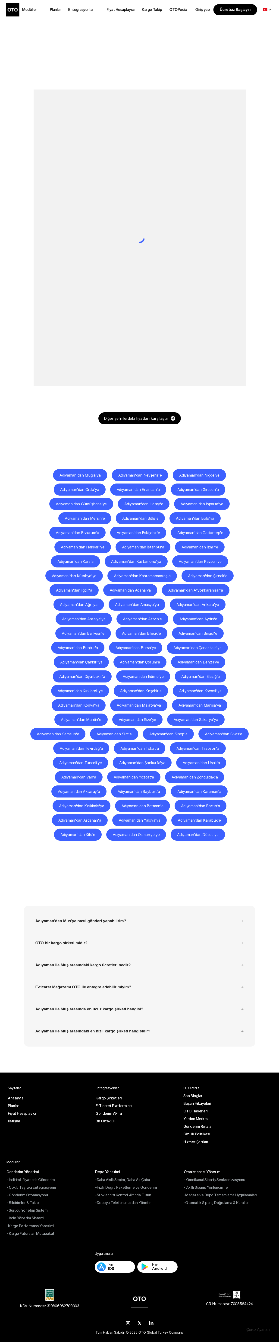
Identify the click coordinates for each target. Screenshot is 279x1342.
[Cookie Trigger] (258, 1330)
